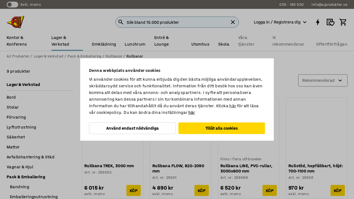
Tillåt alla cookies (221, 128)
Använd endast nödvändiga (132, 128)
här (232, 105)
